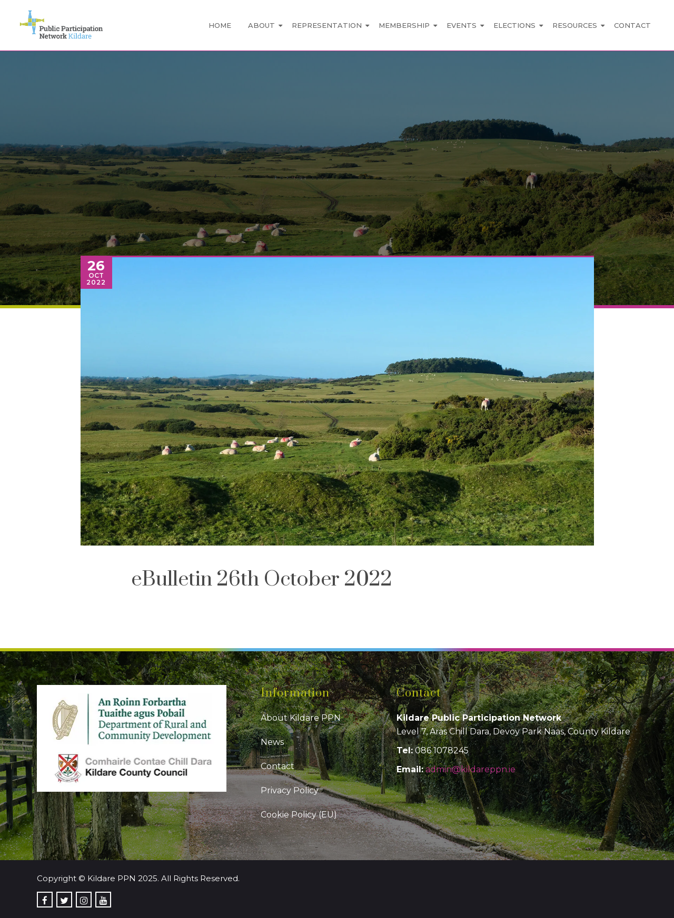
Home (220, 25)
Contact (632, 25)
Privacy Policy (290, 790)
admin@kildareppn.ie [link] (470, 769)
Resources (574, 25)
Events (462, 25)
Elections (514, 25)
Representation (327, 25)
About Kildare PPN (301, 718)
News (272, 742)
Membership (404, 25)
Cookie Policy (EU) (299, 815)
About (261, 25)
